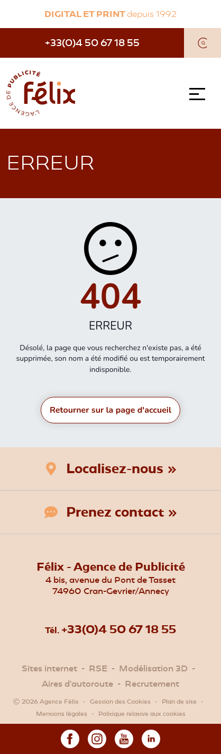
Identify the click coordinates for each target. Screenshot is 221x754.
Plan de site (179, 701)
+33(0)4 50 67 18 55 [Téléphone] (92, 43)
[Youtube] (124, 737)
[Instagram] (97, 737)
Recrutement (152, 683)
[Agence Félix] (40, 93)
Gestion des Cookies (120, 701)
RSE (98, 668)
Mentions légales (61, 713)
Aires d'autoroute (77, 683)
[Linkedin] (151, 737)
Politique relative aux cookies (142, 713)
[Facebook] (70, 737)
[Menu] (199, 94)
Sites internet (49, 668)
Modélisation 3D (153, 668)
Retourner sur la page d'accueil (110, 410)
